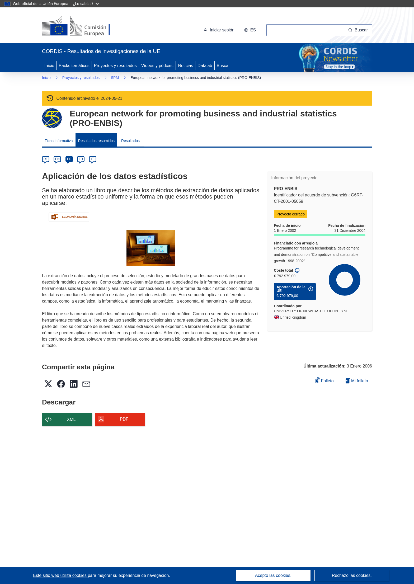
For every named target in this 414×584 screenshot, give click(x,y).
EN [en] (57, 159)
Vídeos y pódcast (157, 65)
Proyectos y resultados (115, 65)
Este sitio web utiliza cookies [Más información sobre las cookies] (60, 575)
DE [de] (46, 159)
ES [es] (69, 159)
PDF (124, 419)
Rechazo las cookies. (352, 575)
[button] (250, 30)
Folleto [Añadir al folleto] (324, 380)
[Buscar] (358, 30)
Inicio (49, 65)
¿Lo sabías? (86, 3)
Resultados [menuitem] (130, 141)
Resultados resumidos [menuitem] (96, 141)
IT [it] (92, 159)
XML (71, 419)
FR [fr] (81, 159)
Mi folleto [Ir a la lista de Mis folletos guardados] (357, 380)
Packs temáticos (74, 65)
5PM (115, 78)
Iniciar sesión (218, 30)
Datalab (204, 65)
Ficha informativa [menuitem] (59, 141)
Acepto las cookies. (273, 575)
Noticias (185, 65)
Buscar (223, 65)
